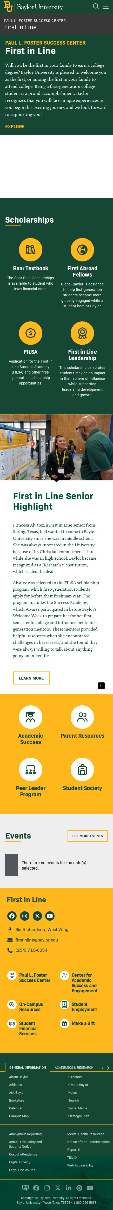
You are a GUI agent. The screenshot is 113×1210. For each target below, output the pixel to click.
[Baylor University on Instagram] (46, 1190)
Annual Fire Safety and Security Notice (25, 1143)
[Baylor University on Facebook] (35, 1190)
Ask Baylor (17, 1092)
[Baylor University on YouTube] (89, 1190)
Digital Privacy (19, 1161)
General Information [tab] (27, 1067)
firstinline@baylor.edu (37, 940)
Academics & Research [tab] (74, 1067)
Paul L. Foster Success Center (35, 20)
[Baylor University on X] (56, 1190)
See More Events (87, 835)
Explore (15, 126)
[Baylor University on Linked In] (67, 1190)
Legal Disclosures (22, 1169)
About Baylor (18, 1076)
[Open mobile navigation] (106, 7)
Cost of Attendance (23, 1154)
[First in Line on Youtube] (50, 916)
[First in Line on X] (37, 916)
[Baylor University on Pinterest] (78, 1190)
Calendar (16, 1107)
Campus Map (19, 1115)
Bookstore (16, 1100)
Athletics (15, 1084)
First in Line (20, 26)
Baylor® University (51, 1197)
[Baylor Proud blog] (24, 1190)
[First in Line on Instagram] (24, 916)
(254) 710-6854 (31, 950)
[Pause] (101, 686)
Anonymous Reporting (25, 1133)
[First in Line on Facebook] (12, 916)
